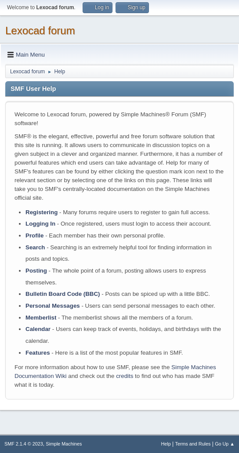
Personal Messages (52, 305)
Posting (36, 270)
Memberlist (40, 317)
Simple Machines (64, 443)
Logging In (40, 223)
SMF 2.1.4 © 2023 (23, 443)
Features (37, 352)
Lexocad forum (40, 30)
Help (166, 443)
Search (35, 247)
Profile (34, 235)
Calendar (38, 329)
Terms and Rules (193, 443)
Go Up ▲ (225, 443)
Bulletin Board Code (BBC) (62, 294)
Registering (41, 212)
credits (124, 376)
